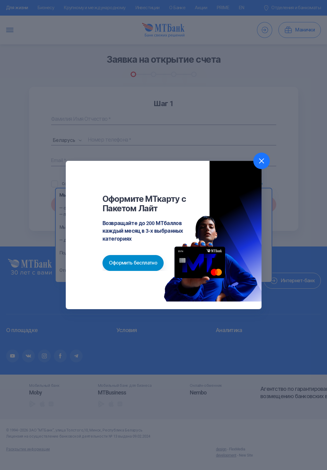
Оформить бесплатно (133, 263)
